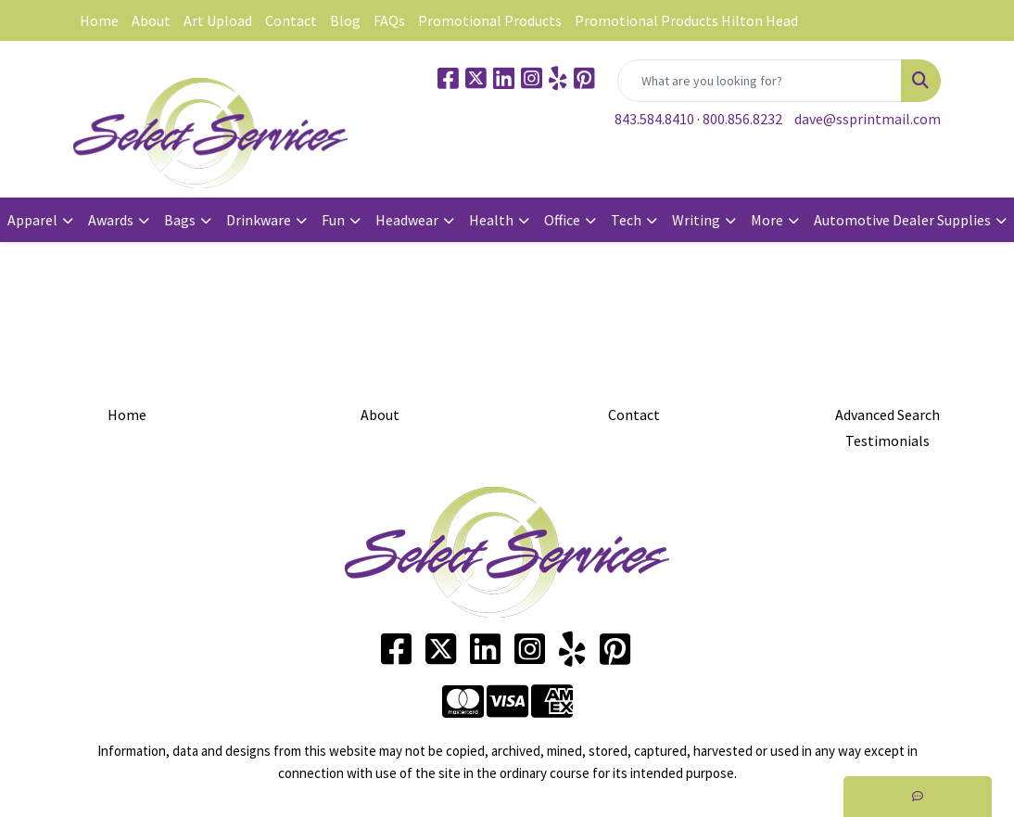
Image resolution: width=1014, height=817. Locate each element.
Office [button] (562, 220)
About (151, 20)
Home (99, 20)
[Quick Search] (759, 80)
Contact (291, 20)
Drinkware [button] (258, 220)
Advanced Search (887, 414)
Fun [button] (333, 220)
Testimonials (887, 440)
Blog (345, 20)
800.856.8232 (742, 118)
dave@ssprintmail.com (867, 118)
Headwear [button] (406, 220)
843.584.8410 (654, 118)
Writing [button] (696, 220)
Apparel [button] (32, 220)
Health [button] (491, 220)
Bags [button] (180, 220)
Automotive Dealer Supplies (902, 220)
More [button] (767, 220)
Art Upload (218, 20)
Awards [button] (110, 220)
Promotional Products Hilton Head (686, 20)
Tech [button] (626, 220)
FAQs (389, 20)
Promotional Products (490, 20)
